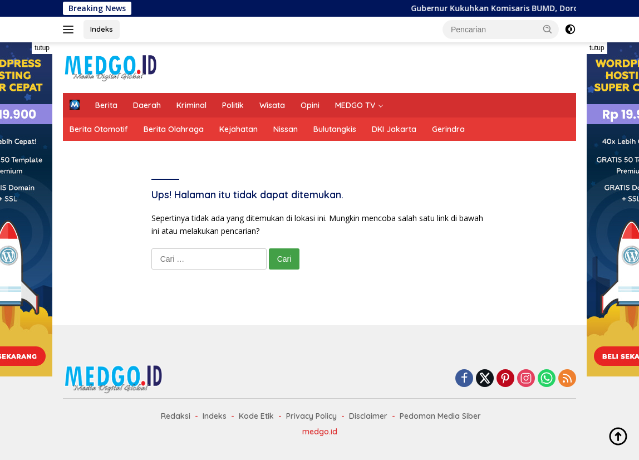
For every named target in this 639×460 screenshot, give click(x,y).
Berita (106, 105)
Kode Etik (256, 416)
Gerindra (448, 129)
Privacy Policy (311, 416)
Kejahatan (238, 129)
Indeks (101, 29)
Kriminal (191, 105)
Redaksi (175, 416)
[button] (548, 29)
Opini (310, 105)
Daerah (147, 105)
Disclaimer (368, 416)
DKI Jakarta (394, 129)
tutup (42, 48)
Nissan (285, 129)
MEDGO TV (355, 105)
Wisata (272, 105)
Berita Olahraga (174, 129)
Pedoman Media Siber (440, 416)
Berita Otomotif (99, 129)
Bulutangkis (334, 129)
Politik (233, 105)
